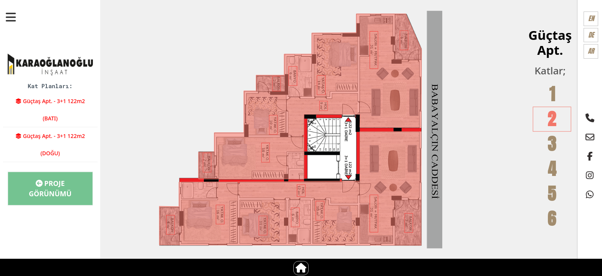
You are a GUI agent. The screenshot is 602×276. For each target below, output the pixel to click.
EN (591, 18)
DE (591, 35)
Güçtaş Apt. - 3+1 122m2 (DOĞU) (50, 144)
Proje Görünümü (50, 188)
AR (591, 51)
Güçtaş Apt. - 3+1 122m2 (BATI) (50, 109)
